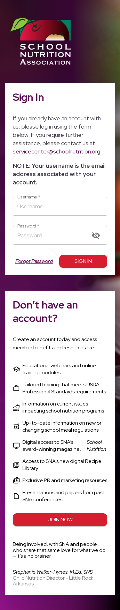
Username (28, 197)
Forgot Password (34, 261)
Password (28, 226)
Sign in (83, 261)
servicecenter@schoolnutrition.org (56, 151)
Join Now (60, 519)
